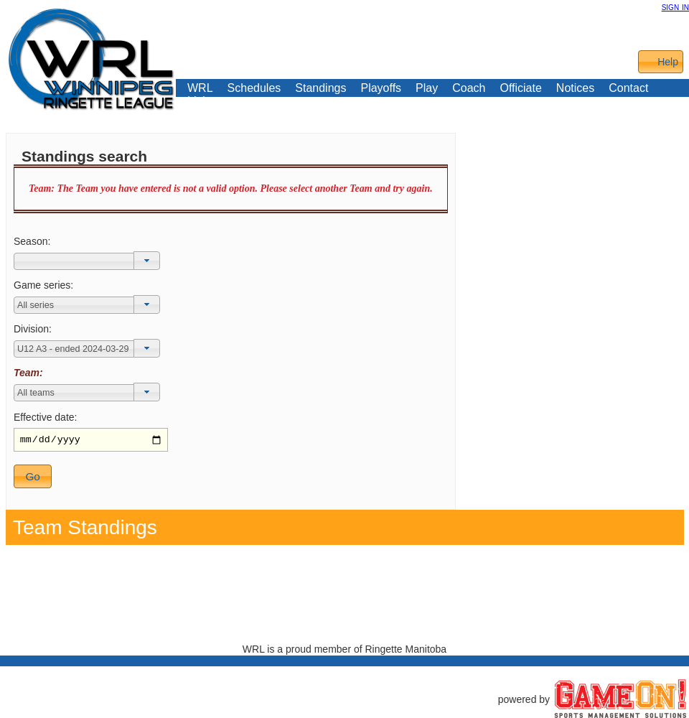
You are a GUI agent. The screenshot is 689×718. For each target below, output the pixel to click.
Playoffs (380, 88)
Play (427, 88)
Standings (320, 88)
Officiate (520, 88)
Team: (28, 372)
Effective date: (45, 417)
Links (200, 101)
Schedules (254, 88)
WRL (200, 88)
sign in (675, 6)
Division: (33, 329)
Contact (628, 88)
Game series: (43, 285)
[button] (146, 260)
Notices (575, 88)
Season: (32, 241)
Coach (468, 88)
